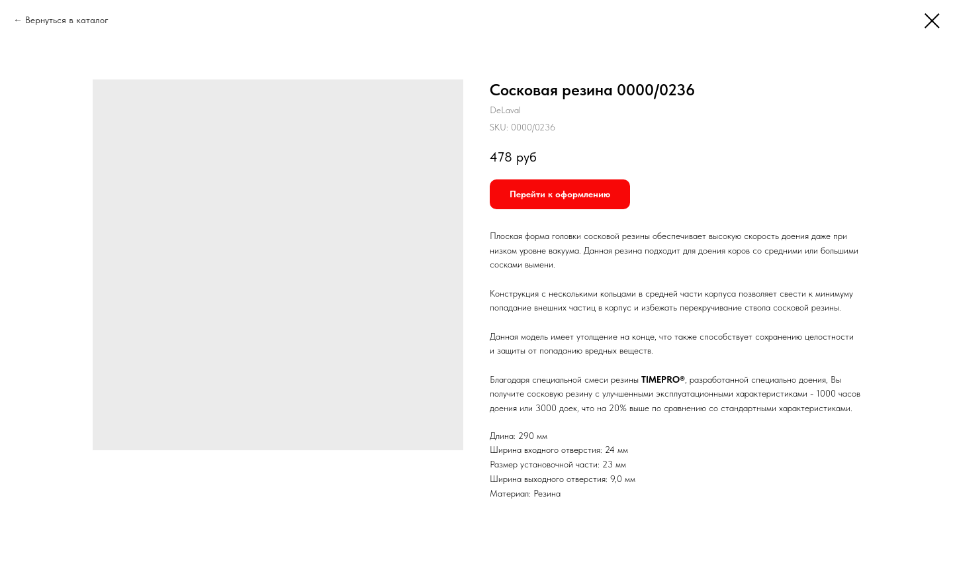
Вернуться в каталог (67, 20)
